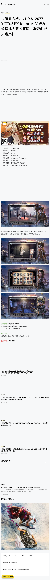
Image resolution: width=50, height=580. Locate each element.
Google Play (15, 148)
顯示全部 (3, 375)
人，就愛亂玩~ (10, 4)
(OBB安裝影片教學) (13, 324)
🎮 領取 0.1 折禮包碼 (8, 577)
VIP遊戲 (3, 484)
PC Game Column (23, 570)
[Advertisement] (25, 49)
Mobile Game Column (10, 570)
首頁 (2, 13)
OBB (13, 341)
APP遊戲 (7, 13)
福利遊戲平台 (13, 562)
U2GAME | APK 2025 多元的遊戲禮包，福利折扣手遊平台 (20, 487)
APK (9, 341)
